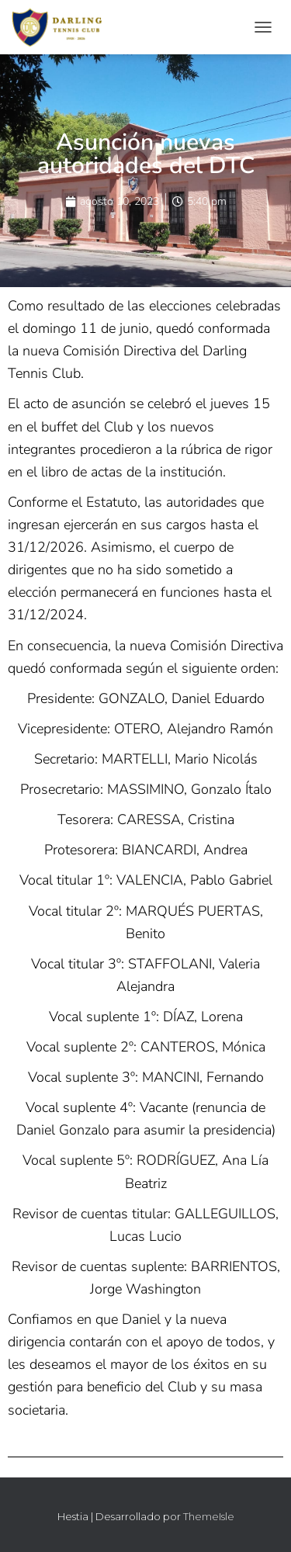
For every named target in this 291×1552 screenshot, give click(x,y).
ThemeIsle (208, 1516)
